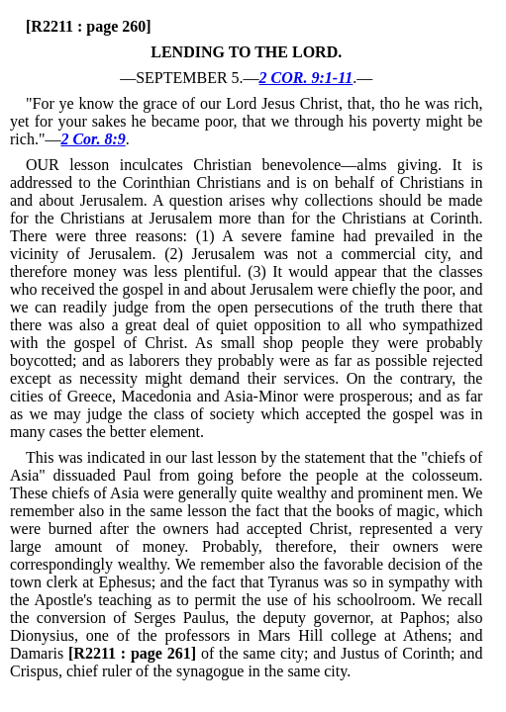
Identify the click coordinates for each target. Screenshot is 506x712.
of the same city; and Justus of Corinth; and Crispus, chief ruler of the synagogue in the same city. (246, 662)
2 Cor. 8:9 (92, 139)
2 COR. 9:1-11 (306, 77)
